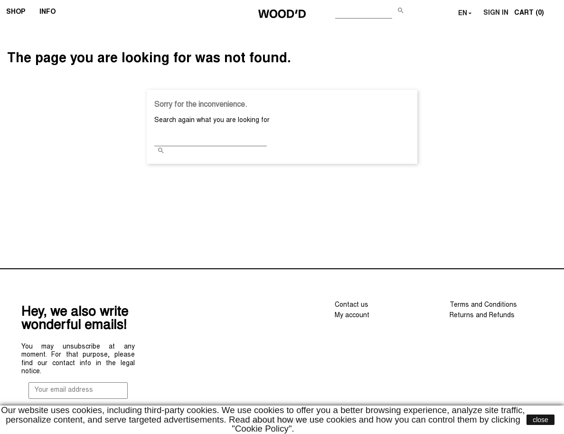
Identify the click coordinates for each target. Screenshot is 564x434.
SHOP (18, 13)
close (540, 420)
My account (352, 315)
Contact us (351, 305)
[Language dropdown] (466, 13)
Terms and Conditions (483, 305)
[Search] (363, 12)
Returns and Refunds (482, 315)
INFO (50, 13)
